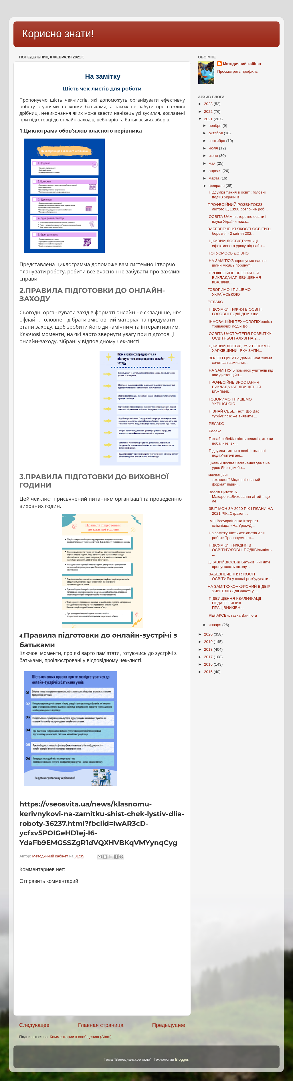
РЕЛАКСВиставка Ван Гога (232, 615)
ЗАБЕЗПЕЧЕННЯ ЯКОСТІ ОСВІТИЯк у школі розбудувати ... (240, 576)
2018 (209, 649)
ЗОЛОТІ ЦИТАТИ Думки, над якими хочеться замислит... (240, 360)
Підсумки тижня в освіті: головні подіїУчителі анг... (237, 453)
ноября (215, 125)
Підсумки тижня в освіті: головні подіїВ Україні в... (237, 194)
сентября (217, 141)
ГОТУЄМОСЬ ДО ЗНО (228, 253)
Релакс (214, 431)
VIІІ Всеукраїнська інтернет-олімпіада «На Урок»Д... (234, 523)
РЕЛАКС (216, 302)
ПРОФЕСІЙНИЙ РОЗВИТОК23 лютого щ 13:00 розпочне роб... (238, 206)
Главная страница (101, 1025)
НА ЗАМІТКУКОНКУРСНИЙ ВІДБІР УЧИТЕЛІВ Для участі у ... (239, 588)
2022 (209, 111)
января (215, 625)
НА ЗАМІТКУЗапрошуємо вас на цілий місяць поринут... (237, 263)
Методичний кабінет (242, 64)
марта (214, 178)
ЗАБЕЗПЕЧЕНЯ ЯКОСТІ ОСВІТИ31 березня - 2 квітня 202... (239, 231)
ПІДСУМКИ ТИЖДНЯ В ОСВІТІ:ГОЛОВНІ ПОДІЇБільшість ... (240, 550)
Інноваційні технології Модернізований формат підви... (234, 479)
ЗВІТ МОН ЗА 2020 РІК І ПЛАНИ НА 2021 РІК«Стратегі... (240, 510)
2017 (209, 657)
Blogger (181, 1059)
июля (214, 148)
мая (213, 163)
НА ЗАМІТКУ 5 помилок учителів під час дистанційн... (241, 372)
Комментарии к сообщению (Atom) (81, 1037)
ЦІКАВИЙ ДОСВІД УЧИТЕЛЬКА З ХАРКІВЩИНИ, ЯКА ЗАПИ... (239, 348)
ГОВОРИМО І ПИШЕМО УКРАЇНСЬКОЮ (229, 291)
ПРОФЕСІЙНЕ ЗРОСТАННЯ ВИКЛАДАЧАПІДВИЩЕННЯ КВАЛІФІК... (234, 277)
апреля (215, 171)
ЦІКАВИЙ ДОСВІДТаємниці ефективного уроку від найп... (236, 243)
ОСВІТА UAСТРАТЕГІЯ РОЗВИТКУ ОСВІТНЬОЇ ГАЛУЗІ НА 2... (239, 336)
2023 (209, 104)
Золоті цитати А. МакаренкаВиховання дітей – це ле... (239, 496)
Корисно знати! (58, 34)
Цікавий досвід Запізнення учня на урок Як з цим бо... (239, 465)
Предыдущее (168, 1025)
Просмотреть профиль (237, 71)
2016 (209, 664)
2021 (209, 119)
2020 (209, 634)
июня (214, 155)
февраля (217, 186)
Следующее (34, 1025)
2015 (209, 672)
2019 (209, 642)
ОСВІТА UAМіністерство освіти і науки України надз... (237, 218)
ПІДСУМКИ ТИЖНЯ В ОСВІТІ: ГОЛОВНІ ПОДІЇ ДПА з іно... (235, 311)
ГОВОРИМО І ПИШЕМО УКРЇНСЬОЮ (230, 401)
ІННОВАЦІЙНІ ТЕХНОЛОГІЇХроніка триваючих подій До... (240, 323)
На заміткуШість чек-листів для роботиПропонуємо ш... (236, 535)
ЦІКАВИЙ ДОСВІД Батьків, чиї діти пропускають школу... (239, 564)
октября (216, 133)
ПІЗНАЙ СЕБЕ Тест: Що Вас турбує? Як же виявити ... (234, 413)
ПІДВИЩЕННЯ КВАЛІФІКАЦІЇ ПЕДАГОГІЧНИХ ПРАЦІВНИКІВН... (234, 603)
